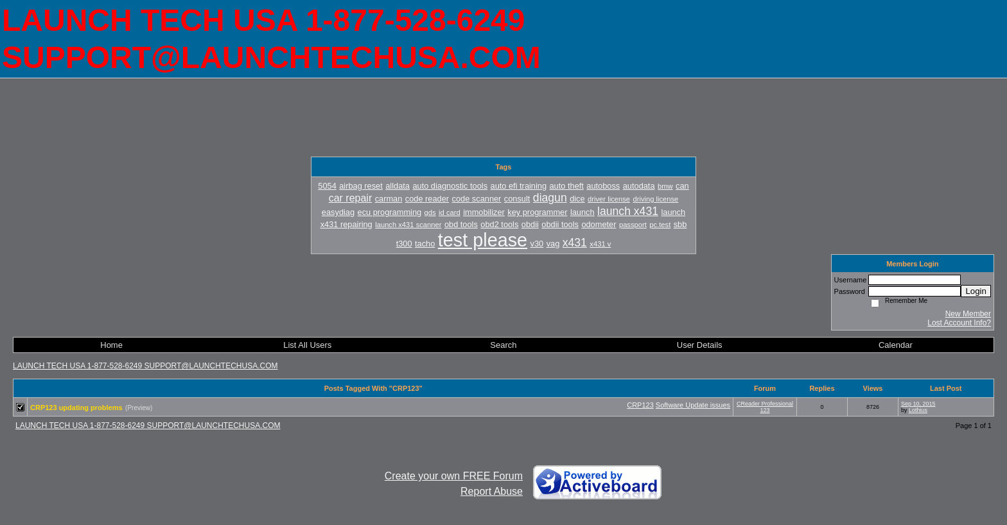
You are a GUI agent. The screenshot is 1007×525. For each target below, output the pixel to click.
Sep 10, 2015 (918, 403)
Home (111, 345)
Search (503, 345)
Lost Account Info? (959, 322)
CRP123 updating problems (76, 407)
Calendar (896, 345)
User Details (699, 345)
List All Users (307, 345)
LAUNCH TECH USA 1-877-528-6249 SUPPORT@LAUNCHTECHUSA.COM (145, 365)
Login (975, 291)
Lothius (918, 410)
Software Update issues (693, 405)
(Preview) (138, 407)
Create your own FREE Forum (454, 475)
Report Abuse (491, 491)
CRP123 (640, 405)
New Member (968, 313)
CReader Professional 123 (765, 406)
